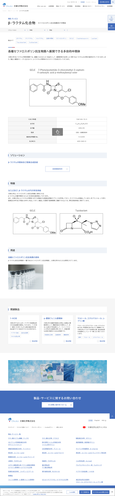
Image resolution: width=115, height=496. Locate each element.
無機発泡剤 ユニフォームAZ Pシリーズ (21, 457)
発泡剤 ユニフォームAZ (16, 453)
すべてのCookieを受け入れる (100, 493)
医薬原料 (58, 334)
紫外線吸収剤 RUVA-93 (51, 471)
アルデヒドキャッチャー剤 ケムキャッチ (89, 465)
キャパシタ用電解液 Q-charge (87, 449)
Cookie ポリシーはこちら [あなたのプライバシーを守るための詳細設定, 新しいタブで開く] (39, 495)
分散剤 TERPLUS (15, 461)
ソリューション (17, 30)
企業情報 (51, 6)
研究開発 (70, 6)
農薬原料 (66, 334)
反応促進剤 (24, 332)
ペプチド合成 (15, 332)
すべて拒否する (85, 493)
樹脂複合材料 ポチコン (84, 438)
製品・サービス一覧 (14, 434)
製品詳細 (33, 341)
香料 (79, 337)
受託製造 (77, 6)
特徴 (37, 30)
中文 (94, 2)
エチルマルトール (98, 337)
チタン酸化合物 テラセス (50, 438)
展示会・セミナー (87, 6)
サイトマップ (11, 427)
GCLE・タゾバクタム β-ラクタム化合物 (55, 479)
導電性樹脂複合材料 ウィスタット (19, 449)
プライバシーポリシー (36, 427)
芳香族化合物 (49, 334)
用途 (57, 30)
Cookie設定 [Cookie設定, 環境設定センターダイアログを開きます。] (72, 493)
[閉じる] (112, 493)
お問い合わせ (104, 2)
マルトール (87, 337)
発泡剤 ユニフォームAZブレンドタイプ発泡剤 (91, 453)
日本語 (82, 2)
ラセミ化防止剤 (15, 336)
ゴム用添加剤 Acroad (84, 461)
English (88, 2)
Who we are (41, 6)
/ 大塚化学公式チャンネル (96, 427)
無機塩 (10, 475)
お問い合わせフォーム (60, 405)
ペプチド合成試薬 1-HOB (85, 471)
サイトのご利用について (23, 427)
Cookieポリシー (49, 427)
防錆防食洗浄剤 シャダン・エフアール (21, 471)
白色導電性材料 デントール (51, 449)
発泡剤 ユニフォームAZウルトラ (53, 453)
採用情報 (109, 6)
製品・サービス (60, 6)
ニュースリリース (72, 2)
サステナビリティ (100, 6)
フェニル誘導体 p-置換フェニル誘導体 (21, 479)
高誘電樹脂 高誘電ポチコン (85, 442)
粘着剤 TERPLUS (49, 461)
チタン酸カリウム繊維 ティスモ (18, 438)
